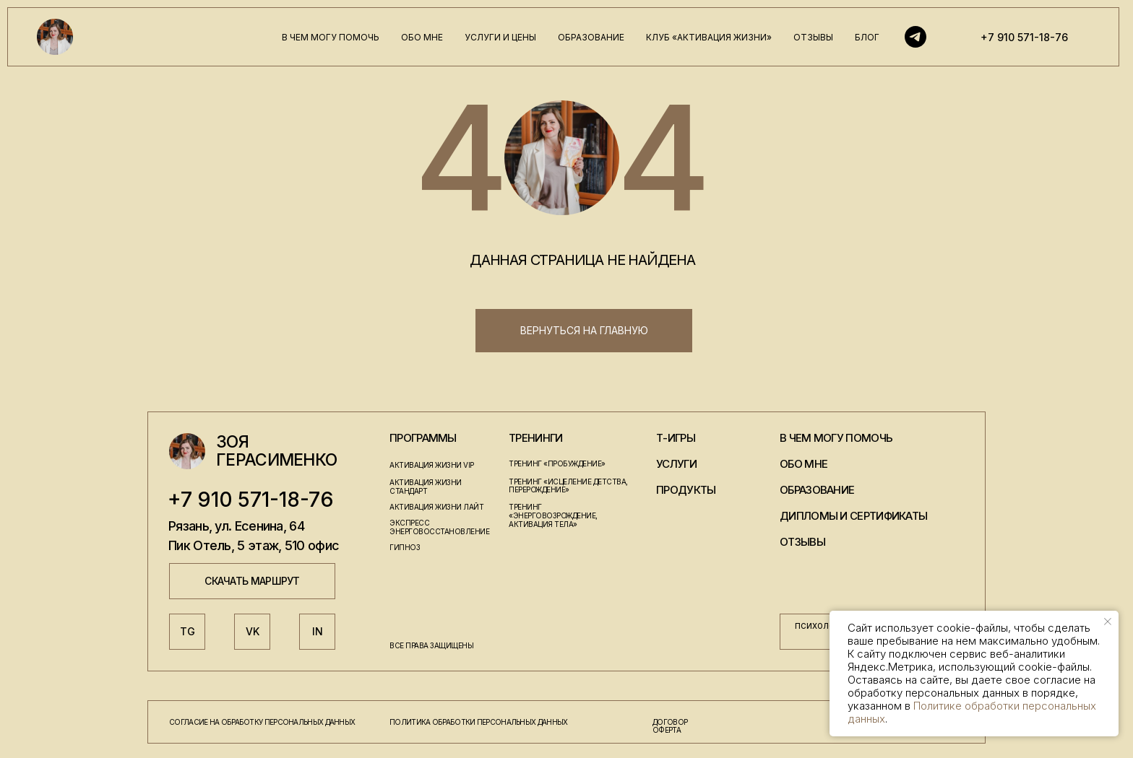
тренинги (535, 438)
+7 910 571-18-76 (1024, 37)
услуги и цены (500, 37)
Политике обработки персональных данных (972, 712)
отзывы (813, 37)
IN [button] (317, 631)
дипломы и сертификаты (853, 516)
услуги (676, 464)
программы (423, 438)
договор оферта (669, 726)
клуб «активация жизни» (709, 37)
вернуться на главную (584, 330)
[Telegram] (915, 37)
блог (867, 37)
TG (187, 631)
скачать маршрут (252, 581)
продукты (685, 490)
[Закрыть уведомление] (1107, 621)
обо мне (422, 37)
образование (591, 37)
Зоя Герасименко (276, 451)
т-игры (675, 438)
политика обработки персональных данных (478, 722)
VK (252, 631)
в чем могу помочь (330, 37)
